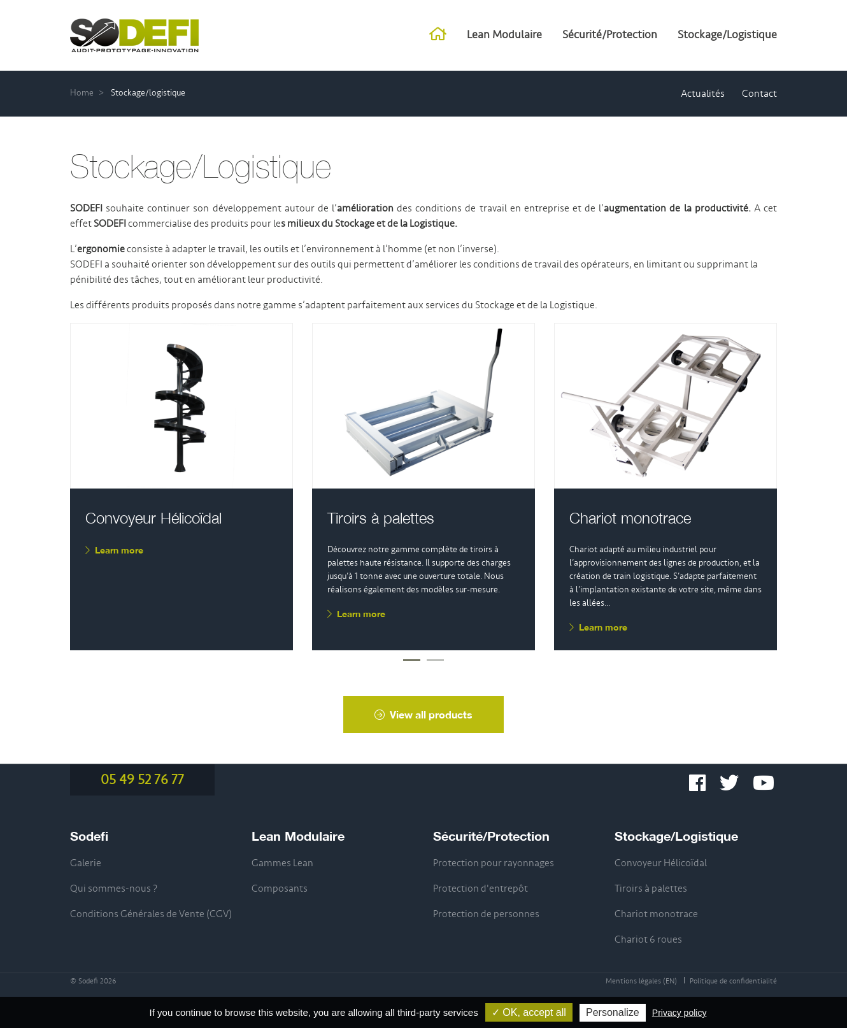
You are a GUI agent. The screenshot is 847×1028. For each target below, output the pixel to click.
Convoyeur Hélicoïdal (153, 518)
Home (82, 92)
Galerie (85, 863)
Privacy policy (679, 1013)
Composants (280, 888)
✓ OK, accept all (529, 1012)
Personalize (612, 1012)
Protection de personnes (486, 914)
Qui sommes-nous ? (113, 888)
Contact (759, 93)
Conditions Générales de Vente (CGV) (151, 914)
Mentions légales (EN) (641, 981)
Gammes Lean (282, 863)
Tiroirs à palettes (380, 518)
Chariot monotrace (630, 518)
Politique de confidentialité (733, 981)
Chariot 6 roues (648, 939)
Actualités (703, 93)
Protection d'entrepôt (480, 888)
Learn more (114, 550)
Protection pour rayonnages (493, 863)
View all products (423, 714)
